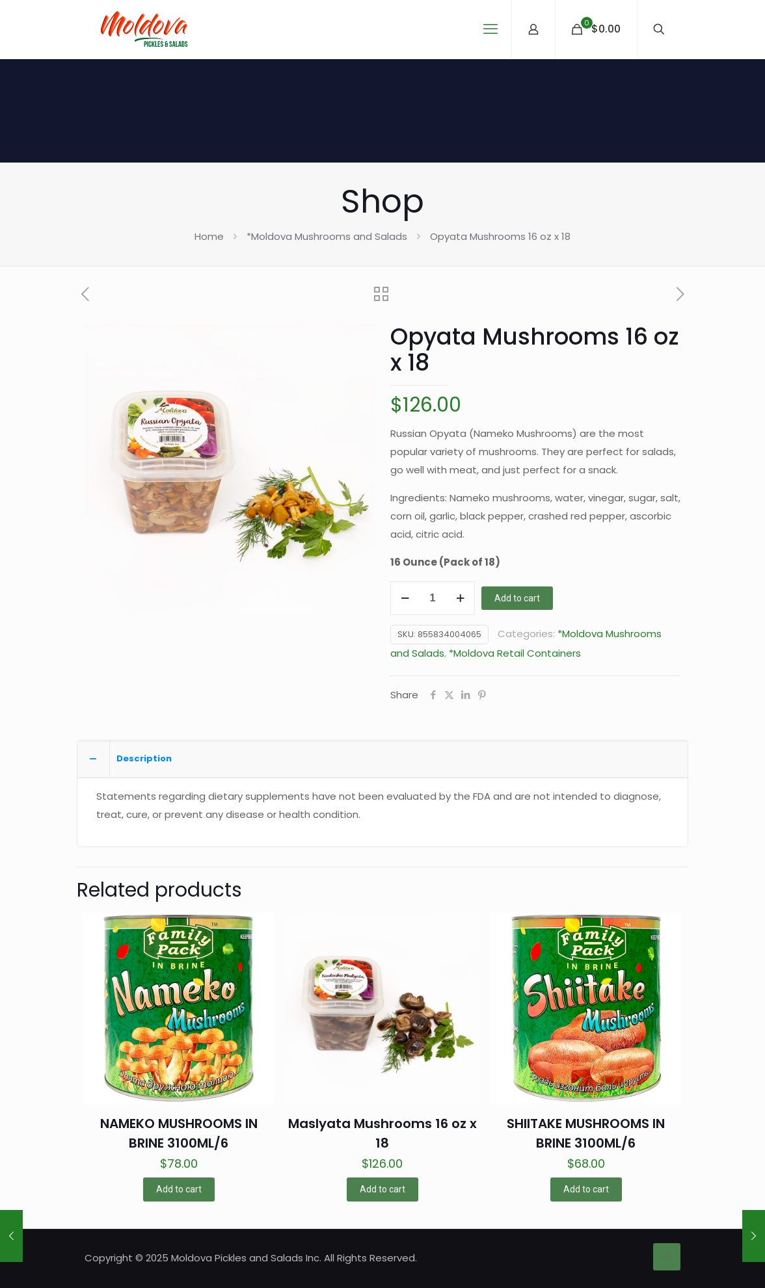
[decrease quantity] (405, 598)
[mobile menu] (490, 29)
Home (209, 236)
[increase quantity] (460, 598)
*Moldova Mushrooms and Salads (327, 236)
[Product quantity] (432, 598)
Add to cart (517, 598)
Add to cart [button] (179, 1189)
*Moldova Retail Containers (515, 653)
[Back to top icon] (666, 1256)
